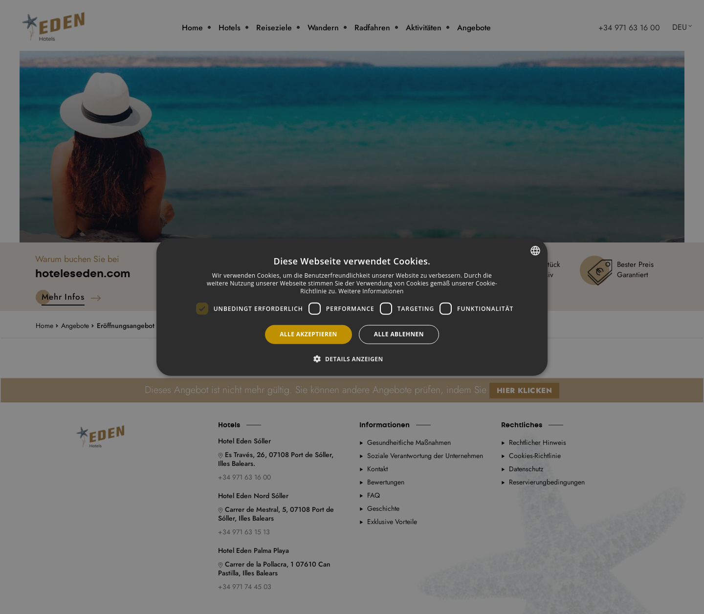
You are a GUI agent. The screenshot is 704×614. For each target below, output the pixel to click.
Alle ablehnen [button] (399, 334)
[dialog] (352, 307)
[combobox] (535, 251)
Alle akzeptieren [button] (308, 334)
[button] (352, 358)
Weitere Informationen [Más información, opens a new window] (371, 290)
